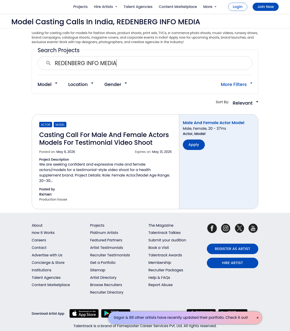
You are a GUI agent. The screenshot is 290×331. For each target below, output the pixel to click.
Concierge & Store (48, 262)
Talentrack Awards (165, 255)
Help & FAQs (159, 277)
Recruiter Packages (165, 270)
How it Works (43, 232)
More (210, 6)
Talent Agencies (138, 6)
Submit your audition (167, 240)
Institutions (41, 270)
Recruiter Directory (106, 292)
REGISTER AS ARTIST (232, 248)
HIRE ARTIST (232, 262)
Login (238, 6)
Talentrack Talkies (164, 232)
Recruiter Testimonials (110, 255)
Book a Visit (158, 247)
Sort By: (224, 102)
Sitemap (97, 270)
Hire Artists (105, 6)
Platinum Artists (104, 232)
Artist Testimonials (106, 247)
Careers (39, 240)
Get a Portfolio (103, 262)
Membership (159, 262)
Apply (193, 144)
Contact (39, 247)
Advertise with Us (47, 255)
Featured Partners (106, 240)
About (37, 225)
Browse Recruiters (106, 284)
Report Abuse (160, 284)
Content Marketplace (178, 6)
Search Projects (59, 50)
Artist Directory (103, 277)
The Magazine (161, 225)
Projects (80, 6)
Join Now (265, 6)
